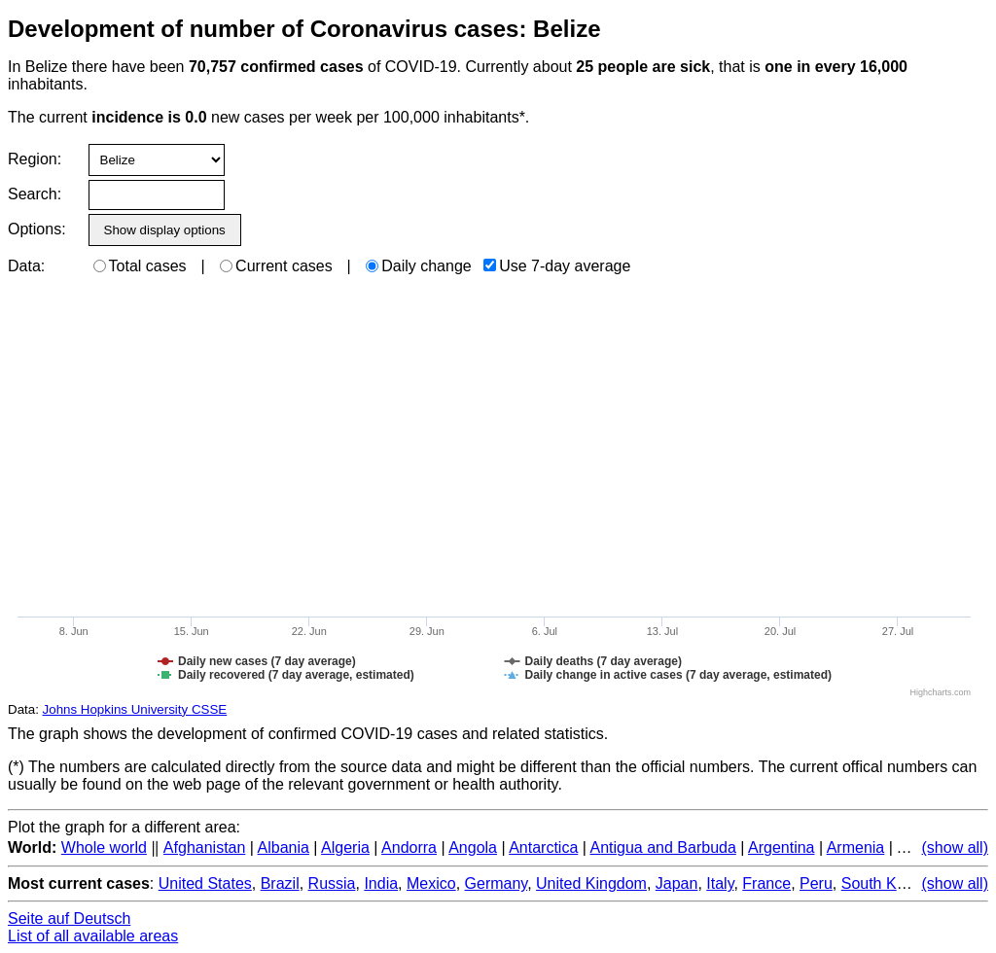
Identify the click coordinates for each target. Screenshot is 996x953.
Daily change (419, 266)
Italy (719, 883)
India (381, 883)
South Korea (884, 883)
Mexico (431, 883)
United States (205, 883)
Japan (677, 883)
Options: (36, 229)
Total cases (140, 266)
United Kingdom (591, 883)
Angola (472, 847)
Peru (816, 883)
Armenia (856, 847)
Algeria (345, 847)
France (766, 883)
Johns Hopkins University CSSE (135, 709)
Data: (26, 266)
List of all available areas (93, 936)
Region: (34, 159)
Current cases (276, 266)
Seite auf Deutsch (69, 918)
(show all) (955, 847)
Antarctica (543, 847)
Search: (34, 194)
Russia (332, 883)
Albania (283, 847)
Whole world (104, 847)
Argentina (781, 847)
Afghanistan (204, 847)
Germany (496, 883)
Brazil (280, 883)
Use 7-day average (556, 266)
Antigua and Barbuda (662, 847)
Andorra (409, 847)
